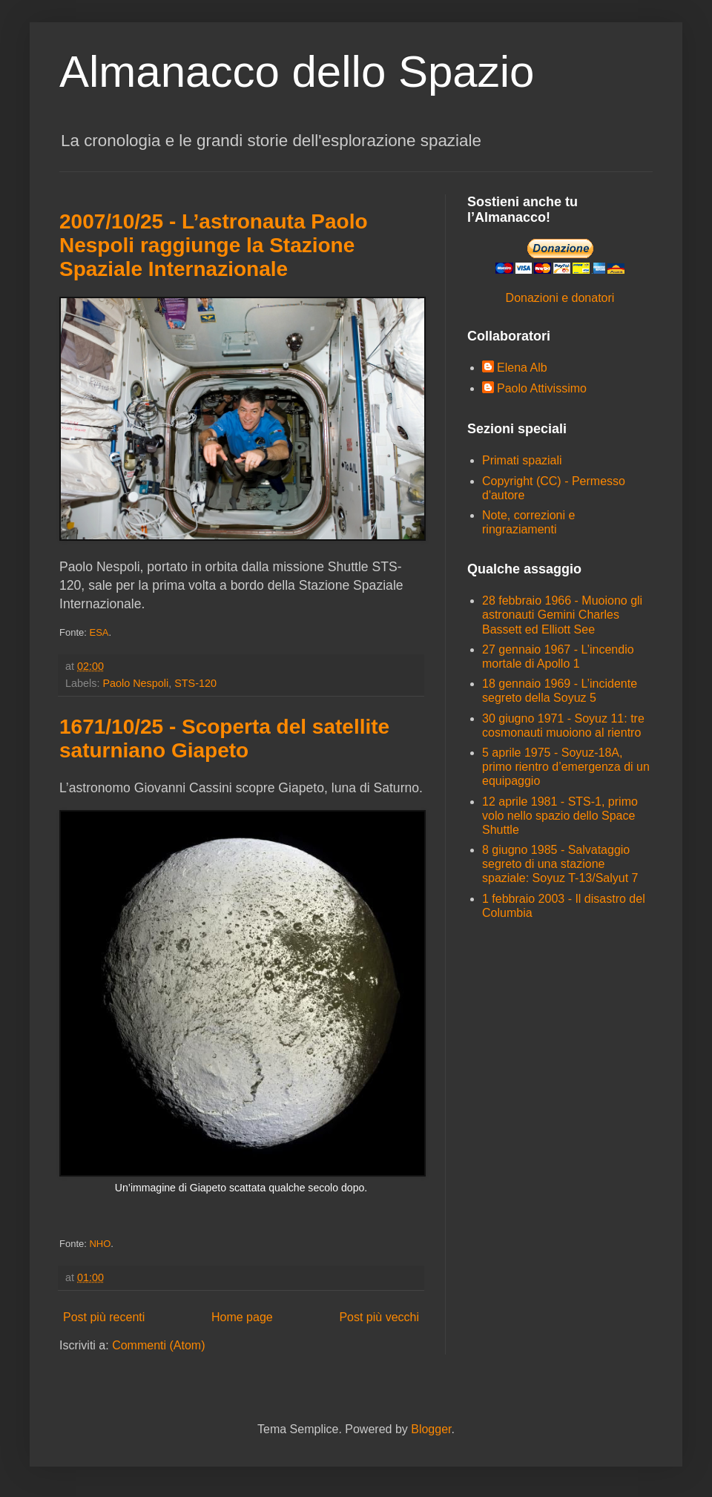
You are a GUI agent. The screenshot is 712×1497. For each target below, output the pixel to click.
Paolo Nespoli (135, 683)
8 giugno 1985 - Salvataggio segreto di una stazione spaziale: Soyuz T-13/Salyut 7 (560, 863)
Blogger (431, 1429)
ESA (98, 632)
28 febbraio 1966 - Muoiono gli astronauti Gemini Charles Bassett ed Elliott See (562, 614)
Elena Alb (522, 367)
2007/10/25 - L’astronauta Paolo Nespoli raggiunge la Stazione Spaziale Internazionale (213, 245)
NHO (100, 1243)
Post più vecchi (379, 1317)
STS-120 (195, 683)
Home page (242, 1317)
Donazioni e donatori (560, 298)
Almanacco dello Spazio (296, 71)
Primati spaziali (522, 460)
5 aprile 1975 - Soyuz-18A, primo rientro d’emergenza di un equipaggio (566, 766)
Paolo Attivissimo (542, 388)
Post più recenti (104, 1317)
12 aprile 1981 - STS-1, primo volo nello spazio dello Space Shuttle (560, 815)
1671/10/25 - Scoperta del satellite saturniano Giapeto (224, 738)
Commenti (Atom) (158, 1345)
